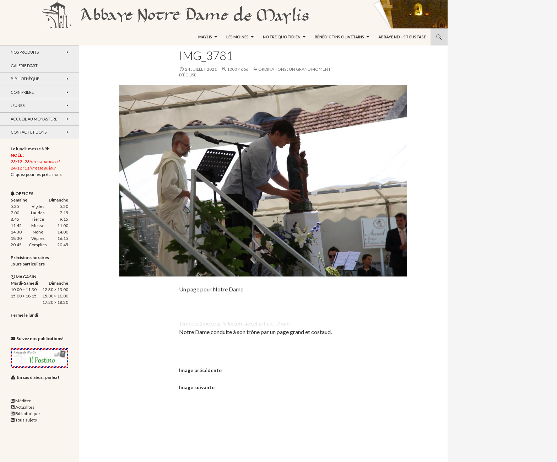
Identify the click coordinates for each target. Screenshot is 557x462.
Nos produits (25, 52)
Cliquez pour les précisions (36, 174)
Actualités (24, 407)
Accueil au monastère (34, 119)
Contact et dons (29, 132)
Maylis (205, 36)
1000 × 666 (237, 69)
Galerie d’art (24, 65)
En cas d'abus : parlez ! (38, 377)
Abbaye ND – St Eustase (402, 36)
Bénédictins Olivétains (339, 36)
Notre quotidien (282, 36)
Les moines (237, 36)
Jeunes (18, 105)
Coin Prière (22, 92)
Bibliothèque (25, 78)
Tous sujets (26, 420)
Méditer (23, 400)
